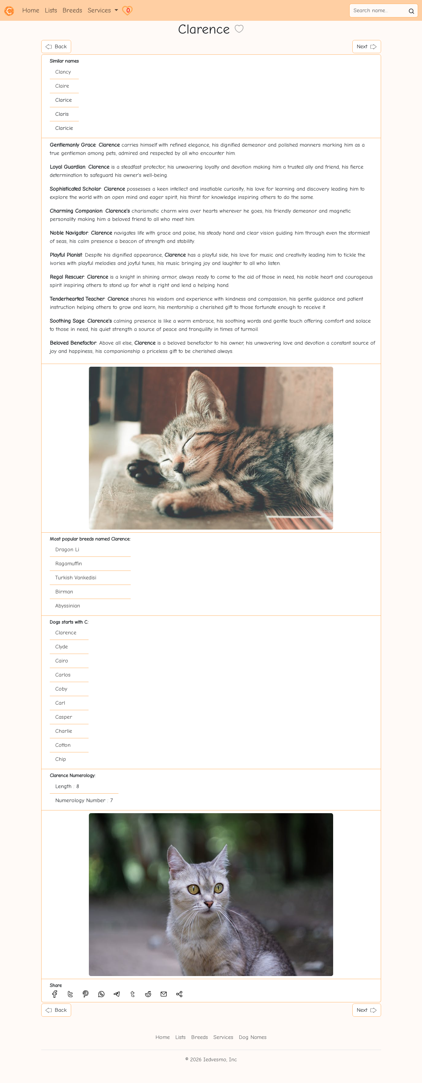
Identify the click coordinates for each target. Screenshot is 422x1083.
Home (30, 10)
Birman (64, 592)
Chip (60, 759)
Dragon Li (67, 549)
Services (223, 1037)
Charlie (63, 731)
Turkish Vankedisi (75, 578)
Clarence (65, 633)
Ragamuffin (68, 563)
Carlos (63, 675)
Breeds (72, 10)
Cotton (63, 745)
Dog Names (253, 1037)
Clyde (61, 647)
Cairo (61, 661)
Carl (60, 703)
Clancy (63, 72)
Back (56, 46)
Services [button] (100, 10)
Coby (61, 689)
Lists (51, 10)
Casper (63, 717)
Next (367, 46)
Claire (62, 86)
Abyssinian (67, 606)
